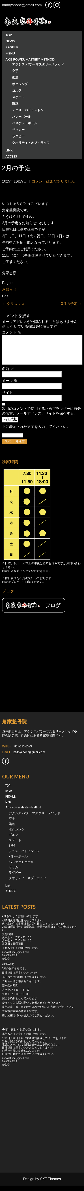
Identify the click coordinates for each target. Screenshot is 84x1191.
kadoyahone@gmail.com (22, 5)
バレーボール (21, 116)
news (10, 41)
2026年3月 (8, 969)
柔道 (15, 77)
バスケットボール (24, 123)
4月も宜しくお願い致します (20, 921)
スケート (18, 97)
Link (9, 150)
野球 (15, 103)
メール (9, 386)
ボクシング (20, 84)
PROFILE (11, 47)
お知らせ (9, 289)
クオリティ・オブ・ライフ (31, 142)
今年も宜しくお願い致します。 (22, 1035)
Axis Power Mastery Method (29, 59)
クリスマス (13, 304)
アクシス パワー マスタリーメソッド (38, 64)
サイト (7, 398)
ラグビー (18, 136)
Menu (10, 53)
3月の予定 (71, 304)
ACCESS (11, 156)
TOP (8, 35)
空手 (15, 71)
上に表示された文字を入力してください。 (36, 432)
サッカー (18, 129)
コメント (11, 332)
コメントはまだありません (53, 181)
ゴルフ (17, 90)
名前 (8, 374)
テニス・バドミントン (27, 110)
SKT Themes (50, 1184)
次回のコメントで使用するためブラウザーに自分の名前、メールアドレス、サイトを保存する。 (41, 416)
